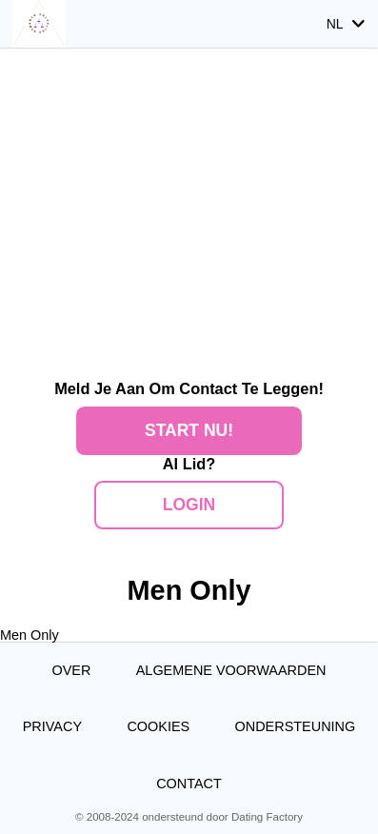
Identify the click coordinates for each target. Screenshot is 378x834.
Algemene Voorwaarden (231, 670)
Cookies (158, 726)
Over (70, 670)
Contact (189, 783)
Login (189, 504)
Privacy (52, 726)
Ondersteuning (295, 726)
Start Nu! (189, 430)
